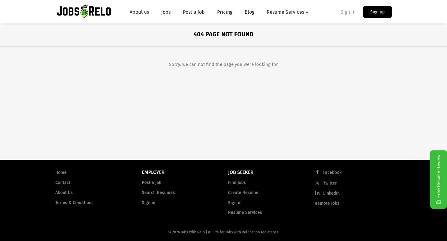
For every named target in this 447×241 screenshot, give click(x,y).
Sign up (377, 12)
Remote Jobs (327, 203)
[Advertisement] (223, 114)
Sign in (348, 12)
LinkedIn (331, 193)
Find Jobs (237, 182)
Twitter (330, 183)
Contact (62, 182)
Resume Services (245, 212)
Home (61, 172)
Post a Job (151, 182)
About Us (64, 192)
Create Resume (243, 192)
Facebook (332, 172)
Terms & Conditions (74, 202)
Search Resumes (158, 192)
